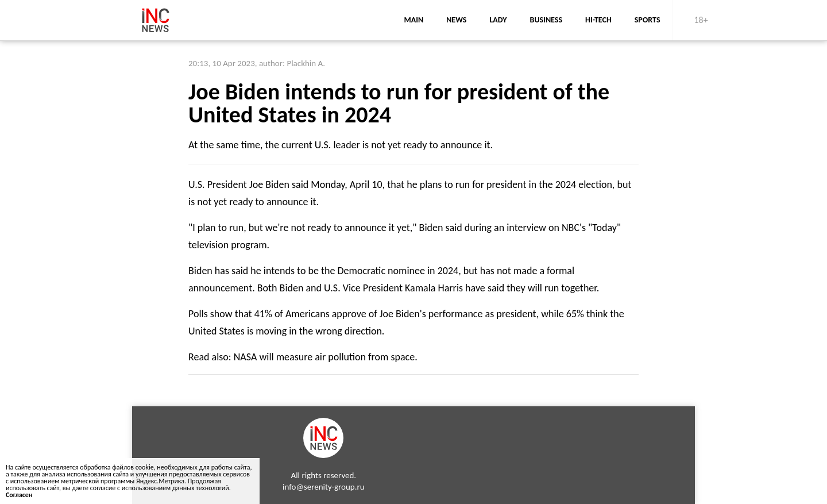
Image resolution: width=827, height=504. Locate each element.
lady (498, 20)
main (413, 20)
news (456, 20)
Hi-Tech (598, 20)
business (546, 20)
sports (647, 20)
